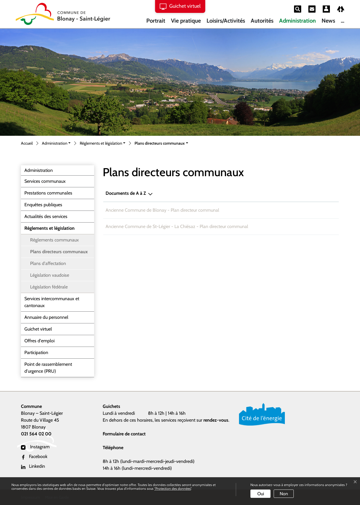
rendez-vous (215, 420)
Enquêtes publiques (43, 204)
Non (284, 493)
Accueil (27, 143)
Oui (260, 493)
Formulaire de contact (124, 434)
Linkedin (33, 466)
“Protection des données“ (172, 488)
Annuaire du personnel (46, 317)
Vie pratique (186, 20)
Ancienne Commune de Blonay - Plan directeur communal (162, 210)
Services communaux (45, 181)
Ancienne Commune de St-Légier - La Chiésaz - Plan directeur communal (177, 226)
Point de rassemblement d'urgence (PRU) (48, 367)
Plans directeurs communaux (59, 253)
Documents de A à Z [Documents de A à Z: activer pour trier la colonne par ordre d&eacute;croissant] (126, 193)
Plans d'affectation (48, 263)
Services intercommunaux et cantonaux (51, 302)
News (328, 20)
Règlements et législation (49, 228)
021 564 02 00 (36, 434)
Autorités (262, 20)
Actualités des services (45, 216)
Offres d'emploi (39, 340)
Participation (36, 352)
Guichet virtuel (38, 329)
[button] (56, 143)
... (342, 20)
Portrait (155, 20)
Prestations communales (48, 193)
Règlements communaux (54, 240)
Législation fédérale (49, 287)
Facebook (34, 456)
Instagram (35, 446)
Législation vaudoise (49, 275)
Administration (297, 20)
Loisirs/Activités (226, 20)
